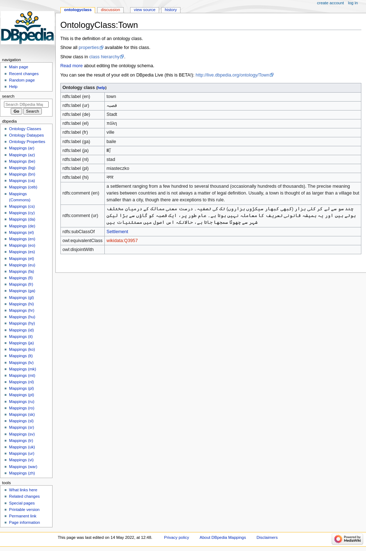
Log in (353, 3)
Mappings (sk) (22, 414)
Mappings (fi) (21, 278)
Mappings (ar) (21, 148)
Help (13, 86)
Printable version (24, 509)
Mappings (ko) (22, 349)
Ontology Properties (27, 141)
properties (89, 47)
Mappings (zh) (22, 473)
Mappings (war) (23, 466)
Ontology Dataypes (26, 135)
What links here (23, 490)
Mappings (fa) (21, 271)
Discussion (110, 10)
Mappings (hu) (22, 317)
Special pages (22, 503)
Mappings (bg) (22, 168)
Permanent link (22, 516)
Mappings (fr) (21, 284)
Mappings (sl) (21, 421)
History (171, 10)
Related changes (24, 496)
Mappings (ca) (22, 180)
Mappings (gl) (21, 297)
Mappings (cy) (22, 213)
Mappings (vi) (21, 460)
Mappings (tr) (21, 440)
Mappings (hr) (21, 310)
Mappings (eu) (22, 265)
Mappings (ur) (21, 453)
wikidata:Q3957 (122, 240)
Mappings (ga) (22, 291)
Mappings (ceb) (23, 187)
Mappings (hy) (22, 323)
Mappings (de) (22, 226)
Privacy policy (176, 537)
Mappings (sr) (21, 427)
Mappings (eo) (22, 245)
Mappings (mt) (22, 375)
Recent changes (24, 74)
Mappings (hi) (21, 304)
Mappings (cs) (22, 206)
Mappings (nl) (21, 382)
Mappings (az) (22, 155)
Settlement (117, 231)
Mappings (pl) (21, 388)
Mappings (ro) (21, 408)
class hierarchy (104, 56)
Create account (330, 3)
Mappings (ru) (21, 401)
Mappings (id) (21, 330)
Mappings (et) (21, 258)
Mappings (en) (22, 239)
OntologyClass (78, 10)
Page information (24, 522)
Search (8, 96)
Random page (22, 80)
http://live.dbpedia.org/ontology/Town (232, 75)
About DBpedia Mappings (223, 537)
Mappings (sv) (22, 434)
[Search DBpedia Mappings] (26, 104)
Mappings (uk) (22, 447)
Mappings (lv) (21, 362)
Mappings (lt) (21, 356)
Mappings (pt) (21, 395)
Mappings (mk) (22, 369)
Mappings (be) (22, 161)
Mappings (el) (21, 232)
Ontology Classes (25, 129)
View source (144, 10)
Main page (18, 67)
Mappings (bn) (22, 174)
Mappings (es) (22, 252)
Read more (71, 65)
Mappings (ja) (21, 343)
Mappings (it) (21, 336)
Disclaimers (267, 537)
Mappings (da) (22, 219)
